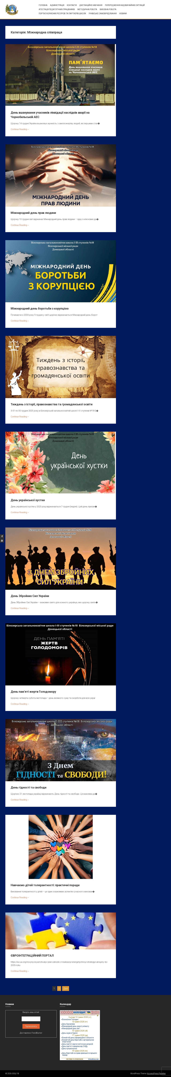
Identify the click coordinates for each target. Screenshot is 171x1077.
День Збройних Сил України (30, 596)
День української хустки (28, 500)
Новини (123, 13)
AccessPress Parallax (156, 1073)
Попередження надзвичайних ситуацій (125, 5)
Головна (43, 5)
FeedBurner (37, 1033)
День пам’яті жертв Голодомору (33, 691)
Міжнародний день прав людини (33, 212)
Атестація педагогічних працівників (57, 9)
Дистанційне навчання (90, 5)
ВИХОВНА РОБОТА (108, 9)
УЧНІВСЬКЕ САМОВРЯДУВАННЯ (103, 13)
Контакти (72, 5)
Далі (65, 988)
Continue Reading (20, 129)
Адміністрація (57, 5)
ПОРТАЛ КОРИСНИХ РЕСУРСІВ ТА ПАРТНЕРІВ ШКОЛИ (62, 13)
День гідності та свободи (28, 787)
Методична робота (87, 9)
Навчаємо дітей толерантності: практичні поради (45, 885)
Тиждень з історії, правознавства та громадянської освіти (51, 404)
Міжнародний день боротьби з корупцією (40, 308)
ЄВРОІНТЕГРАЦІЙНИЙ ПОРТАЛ (32, 955)
